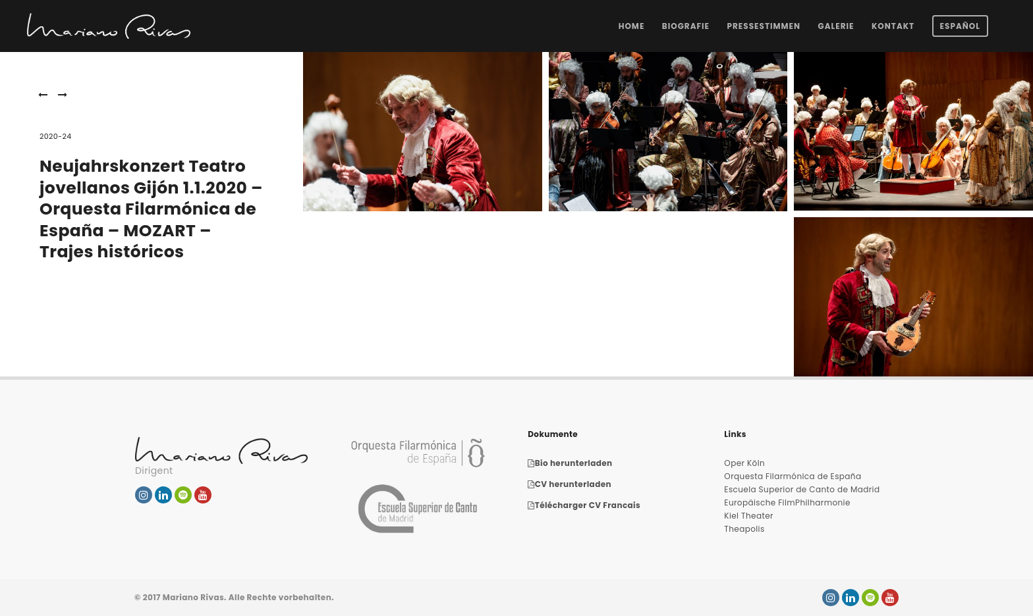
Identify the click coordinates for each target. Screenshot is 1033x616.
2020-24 (56, 136)
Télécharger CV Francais (584, 505)
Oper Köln (744, 463)
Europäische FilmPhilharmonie (787, 502)
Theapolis (744, 528)
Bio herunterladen (570, 463)
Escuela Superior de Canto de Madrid (801, 489)
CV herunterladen (569, 484)
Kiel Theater (748, 515)
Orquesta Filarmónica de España (792, 476)
